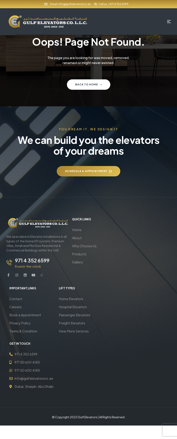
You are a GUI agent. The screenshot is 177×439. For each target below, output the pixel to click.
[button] (88, 171)
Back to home (88, 84)
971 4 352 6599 (31, 260)
